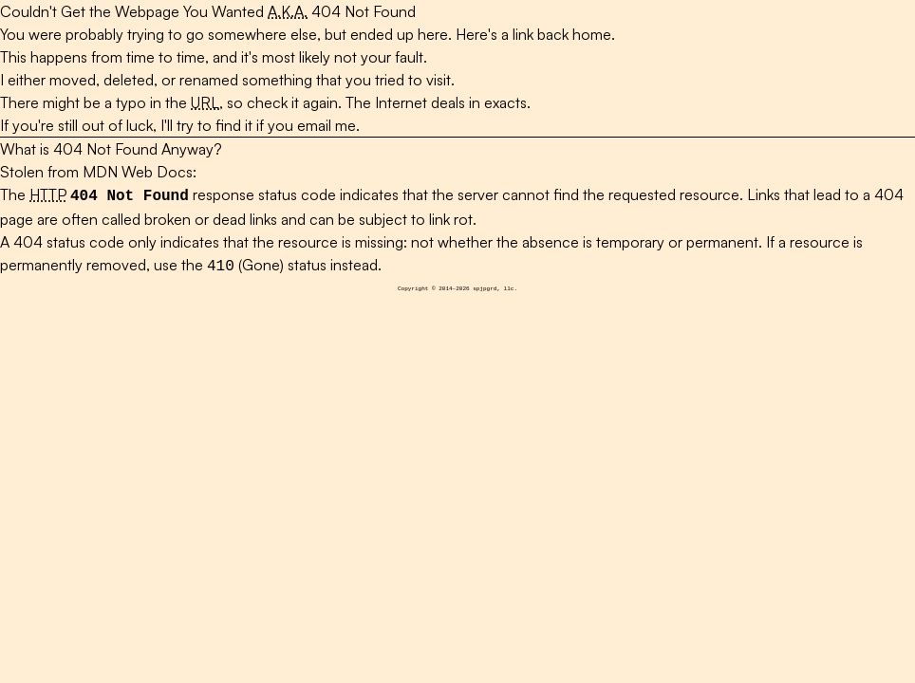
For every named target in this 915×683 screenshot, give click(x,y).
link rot (451, 217)
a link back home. (558, 34)
